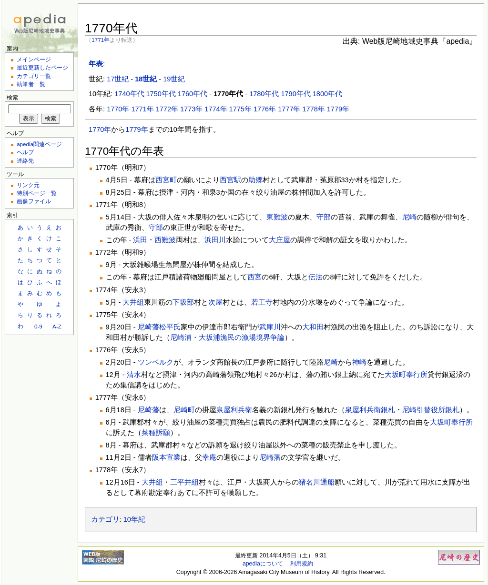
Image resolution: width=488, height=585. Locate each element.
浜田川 (215, 240)
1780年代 (264, 94)
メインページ (34, 59)
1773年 (191, 109)
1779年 (338, 109)
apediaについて (263, 563)
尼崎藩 (148, 327)
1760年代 (192, 94)
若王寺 (262, 302)
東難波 (277, 217)
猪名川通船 (317, 482)
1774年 (215, 109)
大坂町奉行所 (406, 374)
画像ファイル (34, 201)
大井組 (133, 302)
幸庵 (209, 457)
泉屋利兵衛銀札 (370, 410)
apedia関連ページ (39, 144)
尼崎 (409, 217)
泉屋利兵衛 (234, 410)
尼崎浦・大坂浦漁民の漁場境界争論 (227, 337)
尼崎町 (184, 410)
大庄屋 (279, 240)
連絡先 (25, 161)
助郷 (255, 180)
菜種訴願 (156, 432)
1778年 (314, 109)
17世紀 (118, 79)
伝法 (315, 277)
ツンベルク (155, 362)
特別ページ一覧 (37, 193)
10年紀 (134, 519)
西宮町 (166, 180)
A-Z (56, 326)
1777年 (289, 109)
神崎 (359, 362)
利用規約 (301, 563)
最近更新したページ (42, 67)
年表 (96, 64)
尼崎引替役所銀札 (430, 410)
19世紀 (174, 79)
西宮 (254, 277)
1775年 (240, 109)
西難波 (165, 240)
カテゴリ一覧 (34, 76)
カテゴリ (105, 519)
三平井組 (184, 482)
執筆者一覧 (31, 84)
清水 (134, 374)
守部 (323, 217)
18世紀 (146, 79)
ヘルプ (25, 152)
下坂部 (183, 302)
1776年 (265, 109)
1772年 (167, 109)
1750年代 (161, 94)
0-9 (38, 326)
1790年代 (295, 94)
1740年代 (129, 94)
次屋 (215, 302)
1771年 (101, 40)
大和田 (313, 327)
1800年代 (327, 94)
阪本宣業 (166, 457)
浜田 (140, 240)
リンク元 (28, 185)
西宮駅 (230, 180)
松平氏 (170, 327)
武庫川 (270, 327)
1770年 (118, 109)
